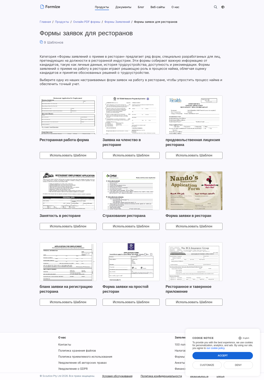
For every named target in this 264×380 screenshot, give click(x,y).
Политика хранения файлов (77, 350)
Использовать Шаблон (68, 155)
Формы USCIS (184, 356)
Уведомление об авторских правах (82, 362)
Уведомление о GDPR (73, 368)
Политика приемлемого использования (85, 356)
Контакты (64, 344)
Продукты (101, 7)
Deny (238, 365)
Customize (207, 365)
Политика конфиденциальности (158, 376)
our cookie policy (216, 348)
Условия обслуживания (112, 376)
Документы (123, 7)
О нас (62, 337)
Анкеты (180, 362)
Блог (140, 7)
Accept (223, 355)
